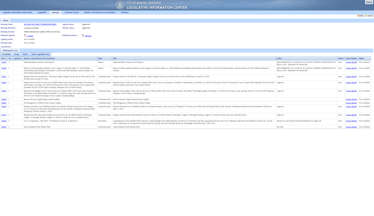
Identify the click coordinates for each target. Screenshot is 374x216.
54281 (3, 103)
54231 (3, 76)
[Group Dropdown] (16, 54)
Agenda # (18, 58)
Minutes (88, 36)
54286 (3, 82)
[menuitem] (6, 54)
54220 (3, 121)
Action (279, 58)
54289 (3, 68)
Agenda (30, 36)
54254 (3, 62)
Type (100, 58)
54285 (3, 91)
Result (340, 58)
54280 (3, 99)
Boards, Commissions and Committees (39, 58)
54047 (3, 127)
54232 (3, 106)
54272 (3, 115)
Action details (351, 62)
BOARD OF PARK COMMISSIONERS (40, 24)
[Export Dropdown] (25, 54)
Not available (29, 39)
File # (3, 58)
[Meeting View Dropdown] (40, 54)
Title (114, 58)
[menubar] (25, 54)
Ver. (10, 58)
